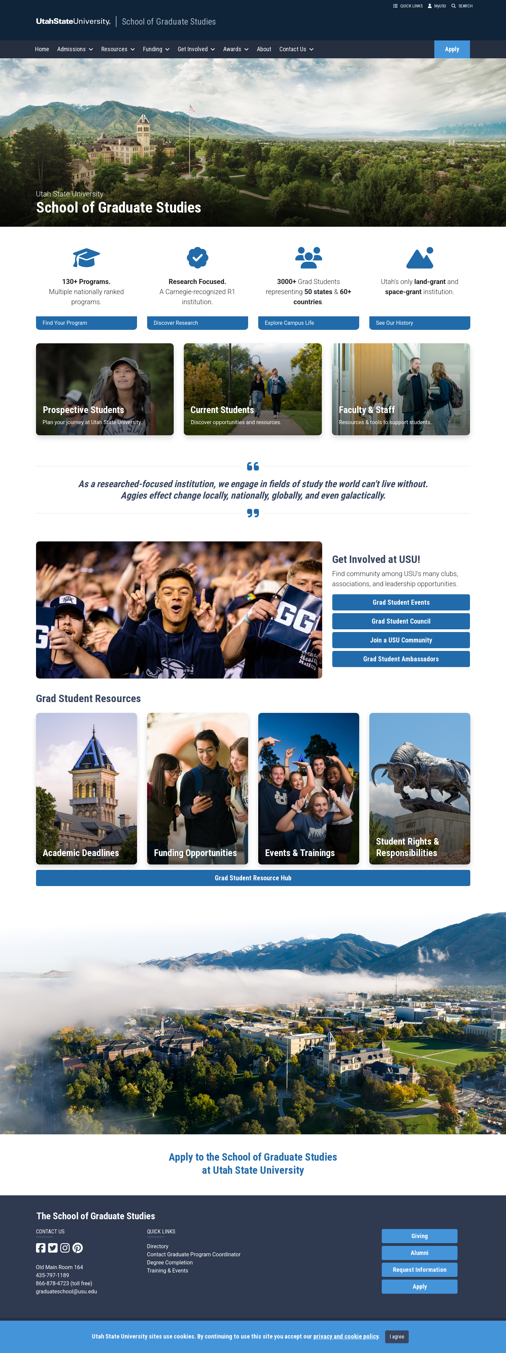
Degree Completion (170, 1262)
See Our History (394, 323)
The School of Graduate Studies (95, 1216)
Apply (452, 49)
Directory (158, 1246)
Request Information (419, 1269)
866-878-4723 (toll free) (64, 1283)
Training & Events (167, 1270)
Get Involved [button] (196, 49)
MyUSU (437, 5)
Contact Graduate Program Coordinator (194, 1254)
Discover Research (176, 323)
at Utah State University (253, 1163)
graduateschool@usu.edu (66, 1291)
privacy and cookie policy (345, 1336)
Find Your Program (65, 323)
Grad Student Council (401, 621)
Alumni (420, 1253)
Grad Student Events (401, 602)
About (264, 49)
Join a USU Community (401, 640)
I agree (397, 1336)
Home (42, 49)
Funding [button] (156, 49)
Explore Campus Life (289, 323)
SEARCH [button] (462, 5)
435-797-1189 (52, 1275)
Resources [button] (118, 49)
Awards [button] (236, 49)
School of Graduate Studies (169, 22)
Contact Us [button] (296, 49)
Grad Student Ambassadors (401, 659)
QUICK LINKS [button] (408, 5)
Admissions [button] (75, 49)
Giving (419, 1236)
